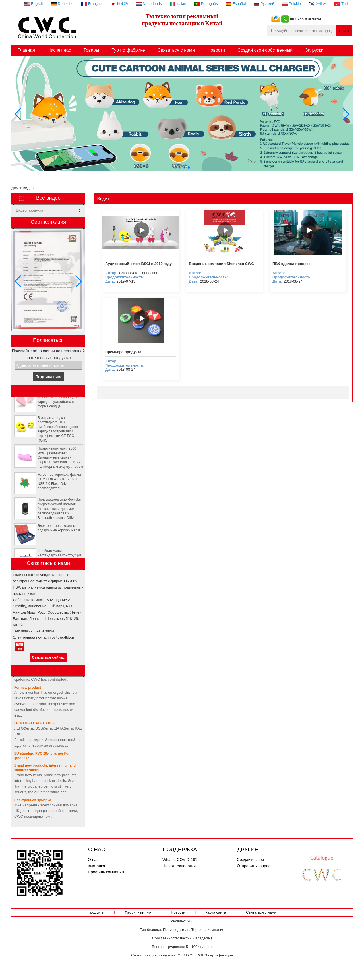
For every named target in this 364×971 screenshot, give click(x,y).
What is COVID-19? (179, 859)
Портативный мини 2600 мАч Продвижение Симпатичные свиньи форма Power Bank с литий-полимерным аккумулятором (60, 459)
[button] (175, 167)
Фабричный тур (138, 912)
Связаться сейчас (48, 657)
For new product (27, 689)
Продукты (96, 912)
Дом (14, 188)
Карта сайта (215, 912)
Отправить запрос (253, 866)
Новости (216, 50)
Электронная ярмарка (32, 801)
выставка (96, 866)
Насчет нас (59, 50)
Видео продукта (29, 210)
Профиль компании (106, 872)
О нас (93, 859)
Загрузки (314, 50)
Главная (26, 50)
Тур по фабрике (128, 50)
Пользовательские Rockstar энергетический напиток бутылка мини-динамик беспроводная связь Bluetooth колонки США (59, 510)
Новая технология (179, 866)
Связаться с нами (176, 50)
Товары (91, 50)
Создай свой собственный (265, 50)
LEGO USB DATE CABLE (34, 724)
